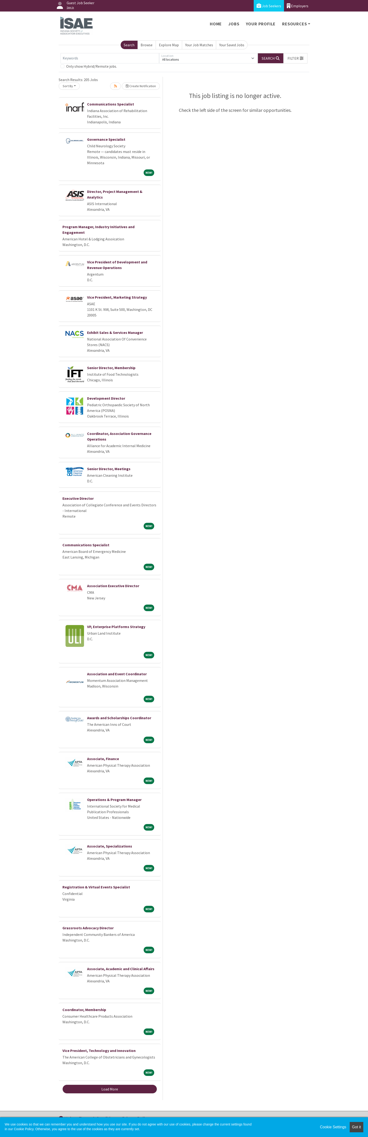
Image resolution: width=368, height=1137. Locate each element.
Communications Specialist (110, 104)
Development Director (106, 398)
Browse (147, 45)
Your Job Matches (199, 45)
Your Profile (261, 24)
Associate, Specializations (109, 846)
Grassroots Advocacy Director (88, 928)
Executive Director (78, 498)
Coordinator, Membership (84, 1009)
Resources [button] (294, 24)
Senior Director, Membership (111, 367)
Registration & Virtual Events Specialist (96, 887)
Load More (109, 1089)
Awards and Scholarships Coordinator (119, 717)
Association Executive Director (113, 585)
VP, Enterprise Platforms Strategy (116, 626)
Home (216, 24)
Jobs (233, 24)
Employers (297, 6)
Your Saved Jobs (231, 45)
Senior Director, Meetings (108, 468)
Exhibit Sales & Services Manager (115, 332)
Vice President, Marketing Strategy (117, 297)
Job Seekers (269, 6)
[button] (295, 58)
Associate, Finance (103, 758)
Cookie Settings (333, 1127)
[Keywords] (110, 58)
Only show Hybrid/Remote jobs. (91, 66)
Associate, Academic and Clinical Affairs (120, 968)
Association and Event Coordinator (117, 674)
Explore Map (169, 45)
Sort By (68, 86)
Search (129, 45)
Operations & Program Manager (114, 799)
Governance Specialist (106, 139)
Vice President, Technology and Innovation (99, 1050)
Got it (356, 1127)
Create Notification (141, 86)
